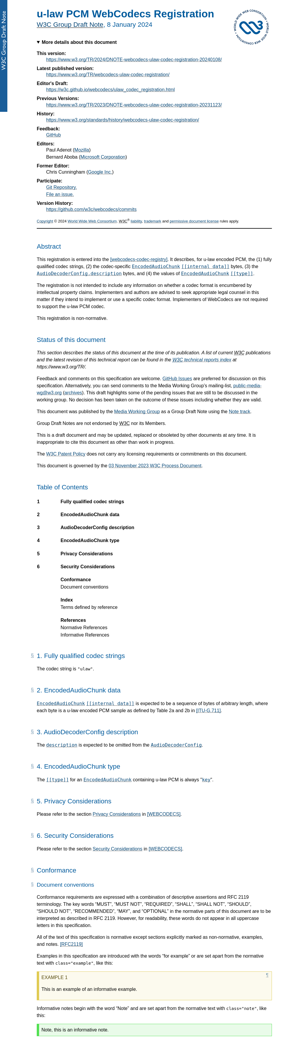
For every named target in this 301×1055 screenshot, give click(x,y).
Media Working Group (137, 411)
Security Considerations (117, 848)
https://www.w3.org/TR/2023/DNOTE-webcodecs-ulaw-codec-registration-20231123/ (134, 104)
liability (136, 221)
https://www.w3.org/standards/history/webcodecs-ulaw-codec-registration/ (122, 119)
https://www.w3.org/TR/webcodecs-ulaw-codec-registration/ (108, 74)
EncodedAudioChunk (156, 266)
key (206, 779)
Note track (239, 411)
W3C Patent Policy (65, 453)
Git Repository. (61, 187)
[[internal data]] (205, 266)
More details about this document (79, 42)
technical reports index (202, 359)
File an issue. (60, 194)
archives (73, 392)
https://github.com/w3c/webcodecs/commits (91, 209)
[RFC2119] (71, 944)
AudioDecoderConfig (176, 745)
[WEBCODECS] (163, 814)
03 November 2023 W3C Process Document (155, 465)
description (61, 745)
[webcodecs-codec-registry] (139, 259)
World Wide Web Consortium (92, 221)
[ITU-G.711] (208, 710)
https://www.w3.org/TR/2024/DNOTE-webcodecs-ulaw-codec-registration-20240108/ (134, 59)
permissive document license (194, 221)
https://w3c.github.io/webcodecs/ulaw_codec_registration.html (110, 89)
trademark (152, 221)
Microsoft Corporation (103, 157)
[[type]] (241, 273)
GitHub (53, 134)
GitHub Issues (177, 378)
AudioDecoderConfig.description (79, 273)
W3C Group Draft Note (70, 24)
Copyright (45, 221)
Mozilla (81, 149)
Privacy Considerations (117, 814)
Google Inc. (100, 172)
